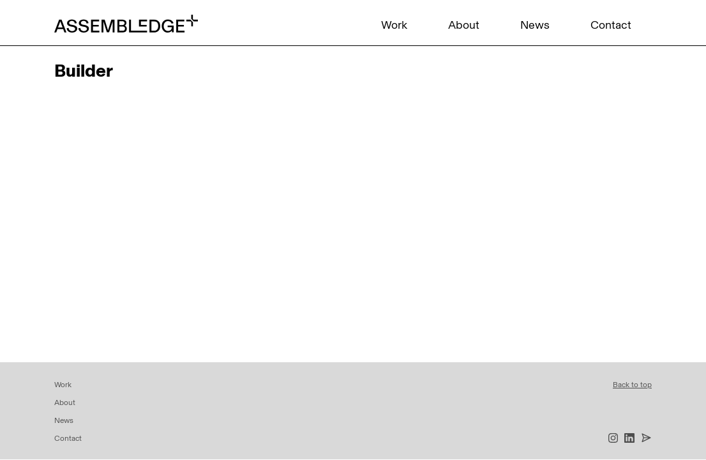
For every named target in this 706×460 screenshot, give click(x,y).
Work (394, 25)
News (535, 25)
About (463, 25)
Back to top (632, 384)
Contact (610, 25)
